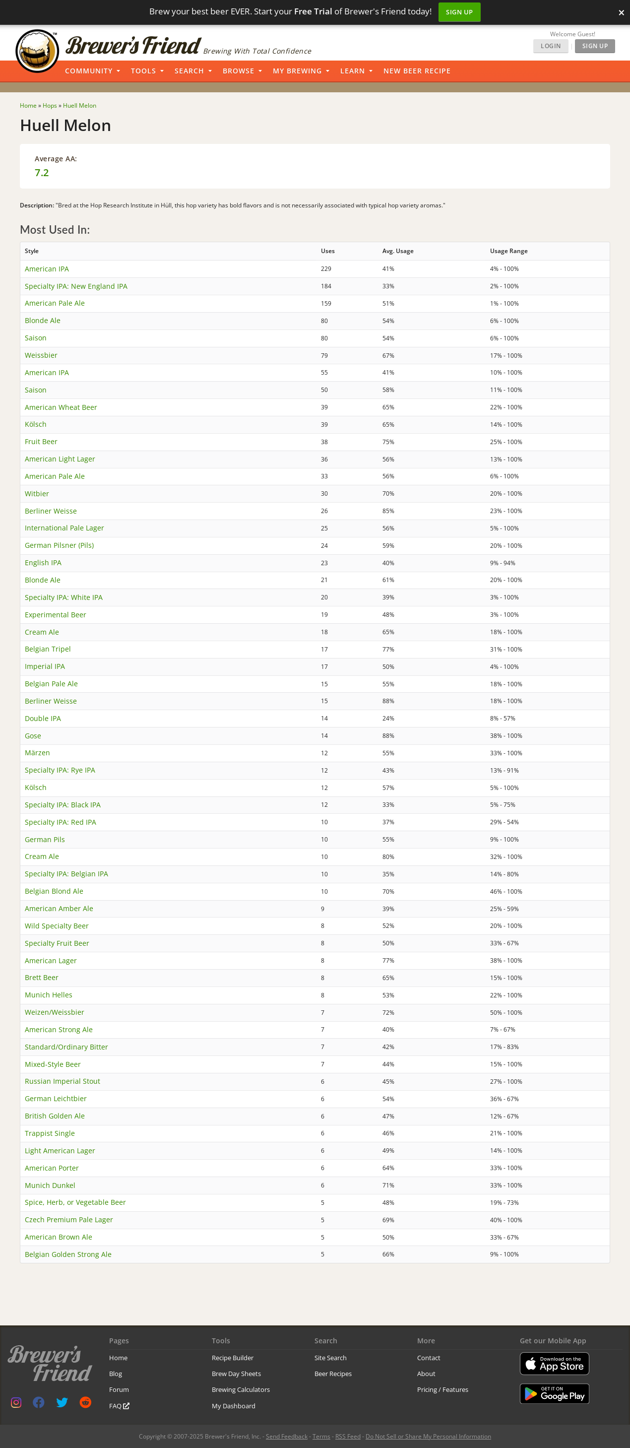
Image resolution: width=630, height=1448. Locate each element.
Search (189, 70)
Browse (238, 70)
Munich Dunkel (50, 1185)
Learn (352, 70)
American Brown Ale (58, 1237)
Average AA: (56, 158)
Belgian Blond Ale (54, 891)
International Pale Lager (64, 527)
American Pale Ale (55, 303)
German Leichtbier (56, 1098)
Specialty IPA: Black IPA (63, 804)
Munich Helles (48, 994)
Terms (321, 1436)
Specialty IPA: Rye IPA (60, 770)
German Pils (45, 839)
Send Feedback (287, 1436)
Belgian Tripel (48, 649)
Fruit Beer (41, 441)
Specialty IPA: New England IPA (76, 286)
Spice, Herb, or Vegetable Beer (75, 1202)
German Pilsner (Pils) (59, 545)
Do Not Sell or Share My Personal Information (428, 1436)
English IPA (43, 562)
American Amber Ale (59, 908)
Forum (119, 1389)
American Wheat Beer (61, 407)
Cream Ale (42, 632)
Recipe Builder (232, 1357)
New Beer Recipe (417, 70)
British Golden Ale (55, 1115)
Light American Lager (60, 1150)
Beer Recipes (333, 1373)
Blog (115, 1373)
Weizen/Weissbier (54, 1012)
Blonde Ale (43, 320)
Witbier (37, 493)
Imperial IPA (45, 666)
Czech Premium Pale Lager (69, 1219)
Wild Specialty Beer (57, 925)
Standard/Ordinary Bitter (66, 1047)
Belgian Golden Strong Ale (68, 1254)
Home (118, 1357)
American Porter (52, 1168)
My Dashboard (233, 1405)
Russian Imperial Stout (62, 1081)
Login (551, 46)
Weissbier (41, 355)
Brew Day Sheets (236, 1373)
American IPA (47, 268)
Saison (36, 337)
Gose (33, 735)
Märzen (37, 752)
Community (89, 70)
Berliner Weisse (51, 511)
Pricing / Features (442, 1389)
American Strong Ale (59, 1029)
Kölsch (36, 424)
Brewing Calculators (241, 1389)
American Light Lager (60, 458)
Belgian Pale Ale (51, 683)
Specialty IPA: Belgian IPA (66, 873)
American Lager (51, 960)
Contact (429, 1357)
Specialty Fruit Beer (57, 943)
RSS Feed (348, 1436)
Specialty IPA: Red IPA (60, 822)
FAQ (119, 1405)
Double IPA (43, 718)
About (426, 1373)
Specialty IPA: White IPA (64, 597)
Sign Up (459, 11)
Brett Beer (42, 977)
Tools (143, 70)
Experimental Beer (55, 614)
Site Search (331, 1357)
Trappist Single (50, 1133)
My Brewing (297, 70)
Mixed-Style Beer (53, 1064)
